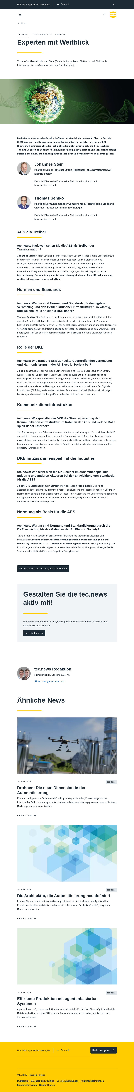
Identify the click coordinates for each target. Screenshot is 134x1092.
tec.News (23, 34)
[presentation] (62, 4)
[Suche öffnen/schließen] (104, 15)
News (21, 23)
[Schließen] (113, 4)
